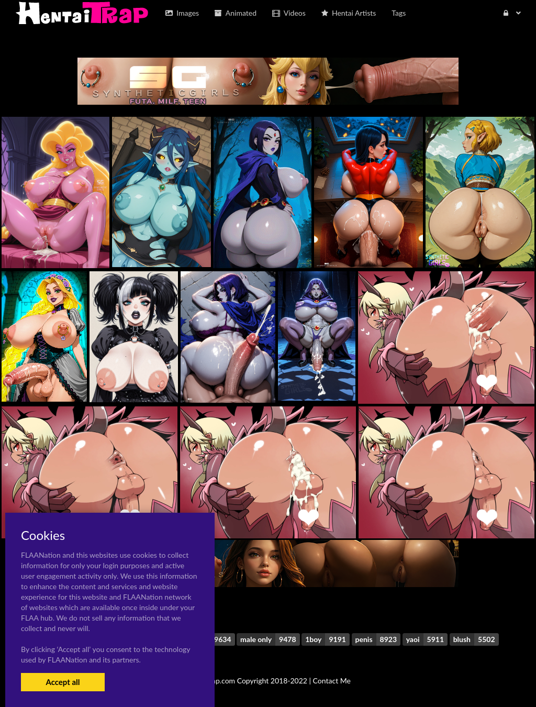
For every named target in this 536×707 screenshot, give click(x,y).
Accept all (63, 682)
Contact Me (332, 680)
